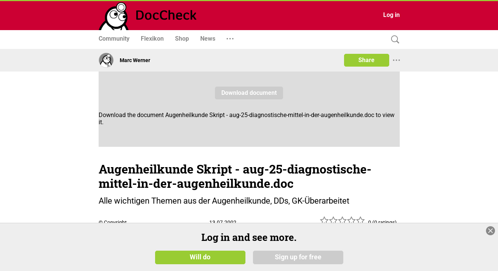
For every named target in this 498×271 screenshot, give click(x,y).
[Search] (393, 39)
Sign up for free (298, 256)
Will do (200, 256)
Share (366, 60)
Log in (391, 14)
